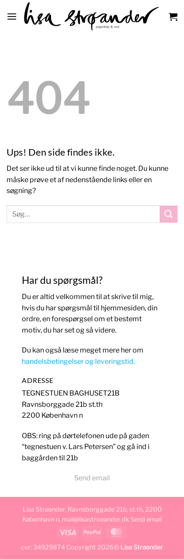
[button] (12, 16)
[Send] (168, 214)
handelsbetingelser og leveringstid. (78, 361)
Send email (92, 478)
